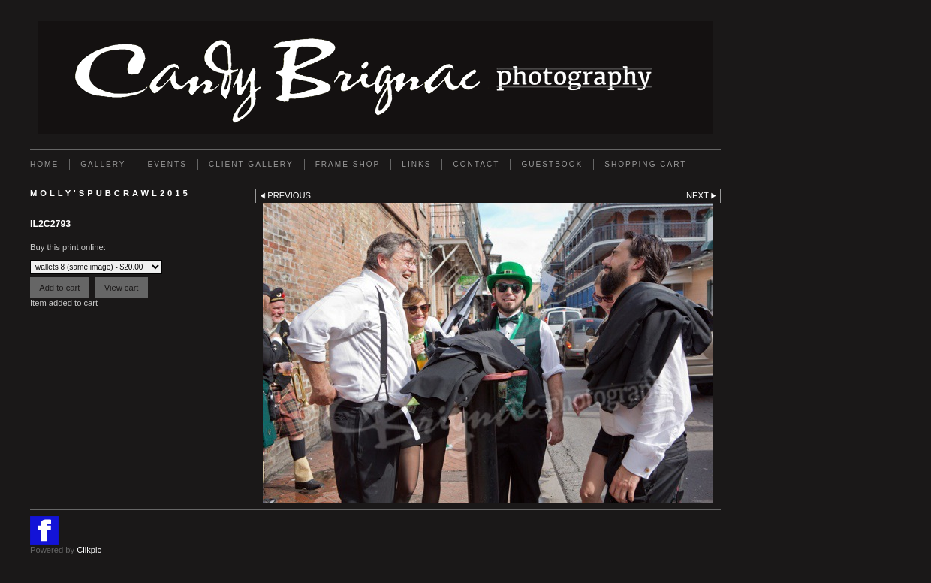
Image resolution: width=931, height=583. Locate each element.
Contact (476, 164)
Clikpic (89, 549)
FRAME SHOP (348, 164)
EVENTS (167, 164)
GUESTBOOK (552, 164)
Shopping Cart (645, 164)
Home (44, 164)
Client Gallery (251, 164)
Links (416, 164)
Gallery (102, 164)
